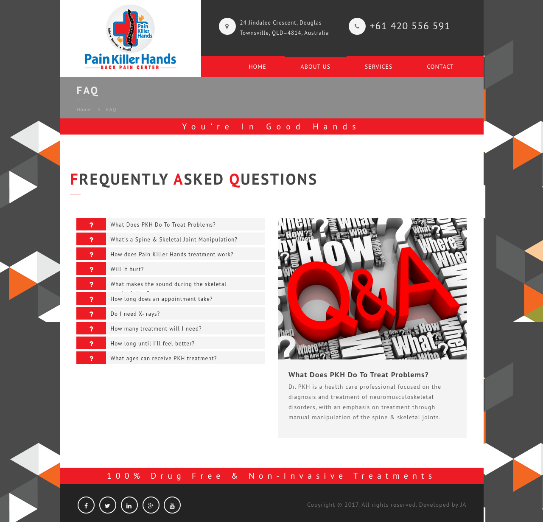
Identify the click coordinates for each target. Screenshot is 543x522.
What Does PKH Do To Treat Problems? (146, 224)
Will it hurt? (110, 268)
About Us (316, 66)
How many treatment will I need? (139, 328)
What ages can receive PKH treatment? (146, 357)
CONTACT (440, 66)
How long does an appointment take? (144, 298)
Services (379, 66)
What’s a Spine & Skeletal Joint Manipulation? (157, 239)
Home (257, 66)
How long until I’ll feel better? (135, 343)
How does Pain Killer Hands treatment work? (154, 253)
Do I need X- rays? (118, 313)
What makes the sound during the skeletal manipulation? (151, 283)
